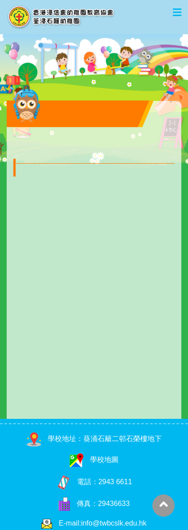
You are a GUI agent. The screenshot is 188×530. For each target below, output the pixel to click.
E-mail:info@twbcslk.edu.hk (103, 523)
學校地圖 (94, 459)
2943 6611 (115, 482)
